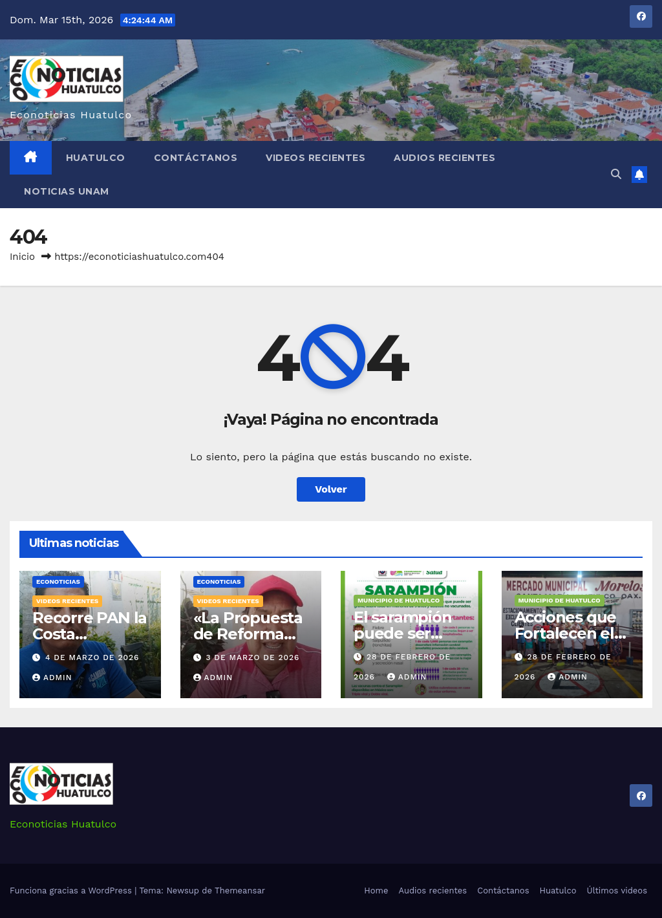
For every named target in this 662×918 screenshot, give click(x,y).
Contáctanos (196, 158)
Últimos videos (617, 890)
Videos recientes (315, 158)
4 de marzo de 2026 (92, 657)
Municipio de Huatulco (399, 600)
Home (376, 890)
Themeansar (240, 890)
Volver (331, 489)
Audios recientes (444, 158)
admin (52, 677)
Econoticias (58, 581)
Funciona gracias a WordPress (72, 890)
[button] (616, 174)
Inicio (22, 256)
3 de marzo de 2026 (252, 657)
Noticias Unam (66, 191)
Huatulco (95, 158)
